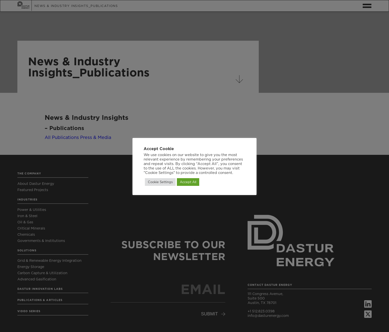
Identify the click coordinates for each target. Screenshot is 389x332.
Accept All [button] (188, 182)
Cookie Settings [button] (160, 182)
